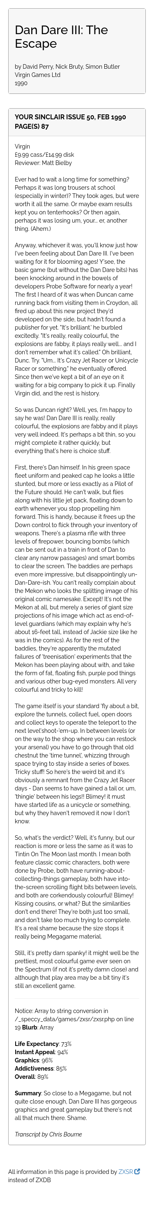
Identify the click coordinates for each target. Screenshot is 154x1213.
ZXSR (129, 1172)
